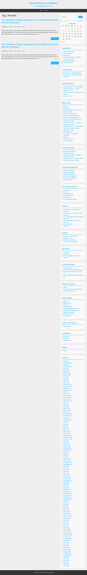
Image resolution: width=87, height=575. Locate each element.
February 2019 (67, 395)
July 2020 (66, 377)
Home (41, 10)
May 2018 (66, 404)
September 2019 (67, 390)
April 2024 (66, 361)
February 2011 (67, 529)
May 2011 (66, 524)
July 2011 (66, 520)
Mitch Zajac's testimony (69, 60)
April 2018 (66, 406)
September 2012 (67, 498)
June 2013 (66, 484)
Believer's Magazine (68, 172)
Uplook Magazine (68, 179)
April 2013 (66, 488)
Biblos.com (66, 305)
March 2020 (66, 382)
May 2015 (66, 455)
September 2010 (67, 538)
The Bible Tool (67, 197)
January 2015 (67, 460)
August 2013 (66, 482)
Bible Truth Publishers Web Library (72, 110)
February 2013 (67, 489)
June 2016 (66, 442)
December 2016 (67, 435)
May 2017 (66, 426)
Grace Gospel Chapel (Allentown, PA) (73, 269)
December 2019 (67, 386)
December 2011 (67, 515)
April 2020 (66, 381)
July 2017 (66, 422)
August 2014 (66, 466)
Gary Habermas (67, 53)
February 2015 (67, 459)
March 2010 (66, 547)
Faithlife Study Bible (68, 121)
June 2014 (66, 469)
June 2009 (66, 560)
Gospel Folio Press (68, 153)
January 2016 (67, 446)
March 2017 (66, 430)
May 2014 (66, 471)
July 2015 (66, 453)
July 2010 (66, 542)
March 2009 (66, 565)
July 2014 (66, 468)
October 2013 (67, 478)
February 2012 (67, 511)
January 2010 (67, 551)
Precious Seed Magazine (70, 178)
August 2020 (66, 375)
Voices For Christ (68, 96)
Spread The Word (68, 90)
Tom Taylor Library (68, 139)
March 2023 (66, 364)
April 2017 (66, 428)
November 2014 (67, 462)
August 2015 (66, 451)
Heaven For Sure (68, 238)
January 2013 (67, 491)
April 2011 (66, 526)
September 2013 (67, 480)
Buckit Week (66, 326)
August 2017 (66, 421)
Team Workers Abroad (69, 291)
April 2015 (66, 457)
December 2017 (67, 413)
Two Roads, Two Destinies (70, 241)
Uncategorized (67, 340)
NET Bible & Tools (68, 130)
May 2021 (66, 368)
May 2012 (66, 506)
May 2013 (66, 486)
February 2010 (67, 549)
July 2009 (66, 558)
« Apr (63, 42)
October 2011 (67, 518)
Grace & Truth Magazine (69, 176)
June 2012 (66, 504)
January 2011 (67, 531)
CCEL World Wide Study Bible (71, 115)
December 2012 (67, 493)
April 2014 (66, 473)
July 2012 (66, 502)
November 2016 (67, 437)
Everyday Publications (69, 151)
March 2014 (66, 475)
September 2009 (67, 555)
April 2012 (66, 507)
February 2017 (67, 431)
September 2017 (67, 419)
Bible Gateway (67, 303)
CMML (65, 287)
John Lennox (66, 55)
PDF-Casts (66, 336)
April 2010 (66, 545)
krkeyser (22, 26)
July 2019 (66, 392)
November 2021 (67, 366)
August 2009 (66, 556)
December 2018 (67, 397)
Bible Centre (66, 108)
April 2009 (66, 564)
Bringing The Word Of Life (70, 113)
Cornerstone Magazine (69, 174)
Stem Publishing (67, 131)
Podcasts (65, 338)
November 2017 (67, 415)
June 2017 (66, 424)
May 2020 (66, 379)
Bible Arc (65, 106)
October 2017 (67, 417)
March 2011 (66, 527)
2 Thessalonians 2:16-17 (43, 6)
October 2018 (67, 399)
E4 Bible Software (68, 193)
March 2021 (66, 372)
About (46, 10)
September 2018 (67, 401)
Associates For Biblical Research (72, 73)
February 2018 (67, 410)
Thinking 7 (66, 137)
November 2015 (67, 449)
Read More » (55, 39)
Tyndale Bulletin (67, 140)
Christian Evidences (68, 51)
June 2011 (66, 522)
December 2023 (67, 363)
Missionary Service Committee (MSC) (73, 289)
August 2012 (66, 500)
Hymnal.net (66, 252)
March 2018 (66, 408)
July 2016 (66, 440)
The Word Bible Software (70, 199)
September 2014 (67, 464)
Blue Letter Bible (67, 112)
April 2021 (66, 370)
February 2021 (67, 373)
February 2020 (67, 384)
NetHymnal (66, 254)
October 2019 (67, 388)
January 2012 (67, 513)
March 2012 (66, 509)
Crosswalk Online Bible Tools (71, 117)
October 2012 (67, 497)
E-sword (65, 192)
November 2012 (67, 495)
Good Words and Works (43, 3)
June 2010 (66, 544)
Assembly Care (67, 268)
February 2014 (67, 477)
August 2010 (66, 540)
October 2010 (67, 536)
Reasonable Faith (68, 62)
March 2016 (66, 444)
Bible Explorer (67, 190)
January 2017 (67, 433)
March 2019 (66, 393)
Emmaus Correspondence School (72, 119)
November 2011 (67, 517)
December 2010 (67, 533)
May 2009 (66, 562)
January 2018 (67, 411)
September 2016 (67, 439)
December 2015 (67, 448)
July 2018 (66, 402)
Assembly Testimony (68, 170)
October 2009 (67, 553)
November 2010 (67, 535)
